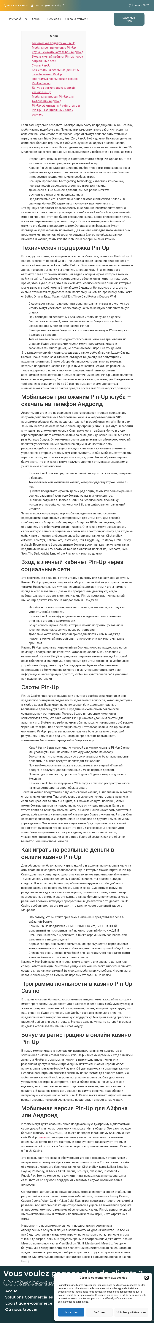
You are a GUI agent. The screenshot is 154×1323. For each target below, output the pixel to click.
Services (53, 19)
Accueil (36, 19)
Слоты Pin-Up (41, 65)
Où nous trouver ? (76, 19)
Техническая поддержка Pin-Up (53, 43)
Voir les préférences (131, 1312)
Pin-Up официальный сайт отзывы (56, 105)
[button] (146, 1278)
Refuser (99, 1312)
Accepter (71, 1312)
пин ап (42, 1137)
